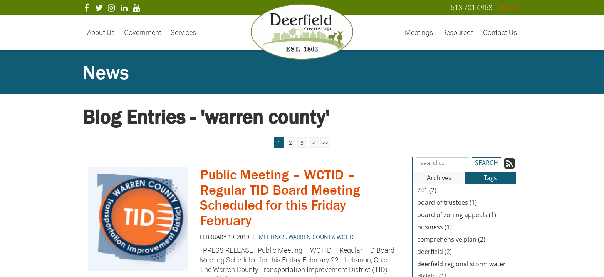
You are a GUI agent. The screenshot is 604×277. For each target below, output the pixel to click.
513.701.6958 (471, 7)
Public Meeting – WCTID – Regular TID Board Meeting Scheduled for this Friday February (280, 197)
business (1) (434, 227)
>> (325, 142)
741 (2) (426, 190)
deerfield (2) (434, 251)
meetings (272, 236)
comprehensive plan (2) (451, 239)
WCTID (345, 236)
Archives (439, 178)
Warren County (311, 236)
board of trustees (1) (447, 202)
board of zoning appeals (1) (456, 214)
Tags (490, 178)
